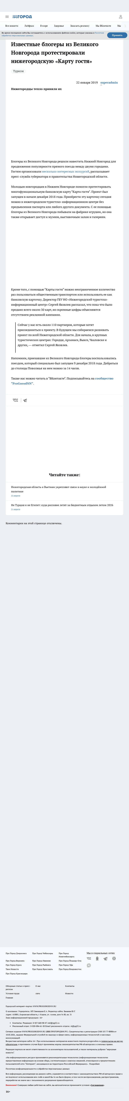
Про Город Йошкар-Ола (70, 960)
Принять (117, 35)
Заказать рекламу (79, 25)
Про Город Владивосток (70, 969)
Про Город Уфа (66, 965)
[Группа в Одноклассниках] (97, 958)
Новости (69, 993)
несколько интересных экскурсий (65, 171)
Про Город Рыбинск (41, 965)
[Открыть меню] (7, 16)
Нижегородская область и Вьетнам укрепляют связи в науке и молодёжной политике (64, 491)
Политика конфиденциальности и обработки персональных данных (38, 1068)
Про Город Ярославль (42, 969)
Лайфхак (29, 25)
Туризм (18, 71)
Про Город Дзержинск (16, 953)
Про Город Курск (14, 965)
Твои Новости (12, 969)
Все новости (11, 25)
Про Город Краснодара (16, 973)
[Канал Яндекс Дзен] (114, 958)
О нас (38, 986)
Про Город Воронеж (15, 960)
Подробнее (94, 1064)
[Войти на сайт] (120, 16)
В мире (44, 25)
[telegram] (26, 400)
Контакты (69, 986)
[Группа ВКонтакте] (89, 958)
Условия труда (12, 993)
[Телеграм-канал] (105, 958)
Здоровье (59, 25)
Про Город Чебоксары (42, 953)
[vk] (16, 400)
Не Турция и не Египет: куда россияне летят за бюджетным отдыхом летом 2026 (64, 507)
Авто (37, 993)
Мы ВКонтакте (103, 25)
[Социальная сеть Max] (89, 965)
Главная (9, 997)
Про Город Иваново (41, 960)
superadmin (109, 82)
